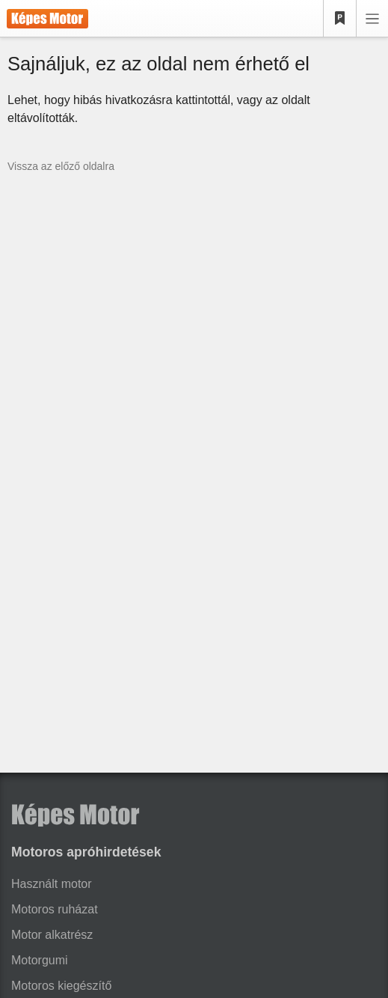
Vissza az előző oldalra (60, 166)
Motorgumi (39, 960)
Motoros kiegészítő (61, 985)
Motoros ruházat (54, 909)
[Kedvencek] (340, 18)
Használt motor (51, 883)
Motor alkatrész (52, 934)
